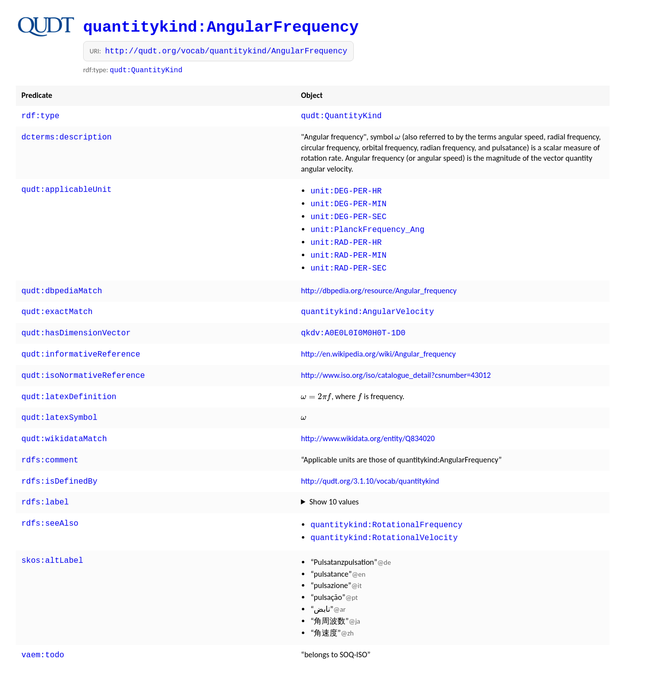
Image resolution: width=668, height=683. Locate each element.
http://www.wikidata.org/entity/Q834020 (367, 422)
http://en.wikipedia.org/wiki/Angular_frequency (378, 342)
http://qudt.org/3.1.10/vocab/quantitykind (370, 463)
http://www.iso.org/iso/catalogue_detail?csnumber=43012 (396, 362)
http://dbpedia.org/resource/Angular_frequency (379, 281)
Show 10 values (334, 483)
